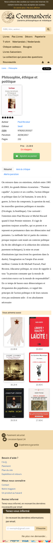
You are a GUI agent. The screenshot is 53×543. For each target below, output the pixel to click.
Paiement (6, 466)
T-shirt (6, 42)
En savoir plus (19, 8)
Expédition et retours (12, 474)
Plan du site (7, 470)
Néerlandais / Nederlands (26, 42)
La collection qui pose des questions (23, 57)
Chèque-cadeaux (12, 47)
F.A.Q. (4, 462)
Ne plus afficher (33, 8)
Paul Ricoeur (24, 122)
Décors (29, 36)
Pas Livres (17, 36)
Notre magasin (9, 488)
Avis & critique (23, 169)
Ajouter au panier (28, 156)
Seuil (20, 126)
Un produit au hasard (12, 493)
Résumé (8, 169)
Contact (5, 484)
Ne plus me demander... (34, 536)
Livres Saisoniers (12, 52)
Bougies (27, 47)
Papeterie (40, 36)
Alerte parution (11, 174)
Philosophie (12, 68)
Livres (6, 36)
